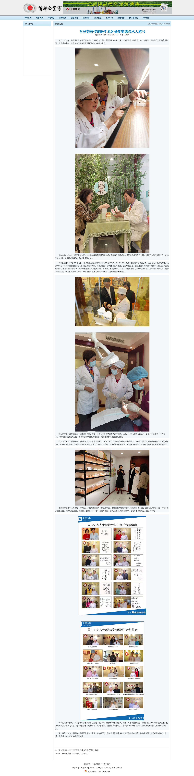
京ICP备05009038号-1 (114, 768)
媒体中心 (109, 18)
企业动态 (97, 18)
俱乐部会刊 (133, 18)
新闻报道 (166, 24)
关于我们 (146, 18)
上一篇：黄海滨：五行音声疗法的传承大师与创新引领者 (77, 750)
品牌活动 (121, 18)
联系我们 (97, 764)
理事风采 (39, 18)
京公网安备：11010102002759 (97, 772)
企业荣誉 (86, 18)
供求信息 (74, 18)
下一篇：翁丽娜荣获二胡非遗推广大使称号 (71, 753)
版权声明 (87, 764)
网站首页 (27, 18)
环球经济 (51, 18)
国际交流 (62, 18)
